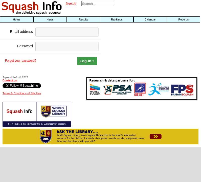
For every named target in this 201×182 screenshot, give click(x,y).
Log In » (87, 61)
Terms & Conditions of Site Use (22, 93)
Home (16, 19)
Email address (21, 32)
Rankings (117, 19)
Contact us (10, 80)
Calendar (150, 19)
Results (83, 19)
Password (25, 46)
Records (183, 19)
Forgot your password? (20, 60)
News (50, 19)
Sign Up (71, 3)
